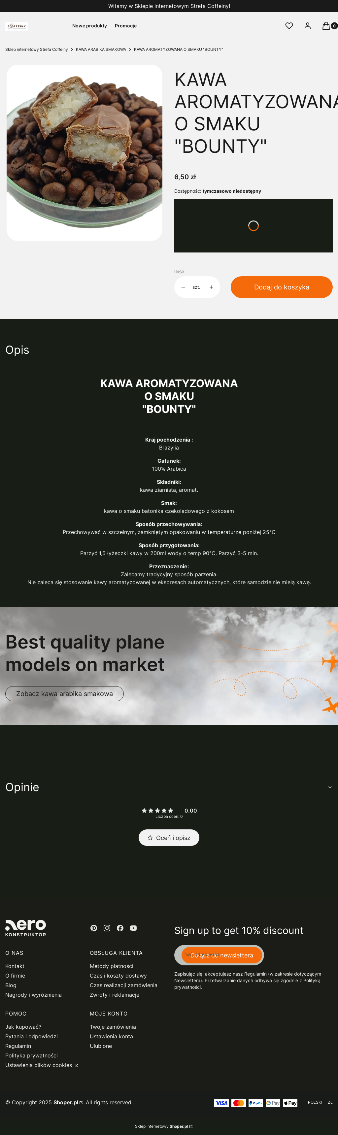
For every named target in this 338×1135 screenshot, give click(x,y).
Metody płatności (111, 966)
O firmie (15, 975)
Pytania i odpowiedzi (31, 1036)
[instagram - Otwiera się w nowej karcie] (107, 928)
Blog (11, 985)
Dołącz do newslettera (221, 955)
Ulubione (101, 1046)
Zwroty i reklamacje (114, 994)
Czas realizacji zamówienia (123, 985)
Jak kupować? (23, 1026)
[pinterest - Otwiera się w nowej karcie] (94, 928)
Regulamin (18, 1046)
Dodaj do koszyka (281, 287)
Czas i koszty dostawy (118, 975)
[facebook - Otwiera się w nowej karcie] (120, 928)
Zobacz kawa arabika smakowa (64, 694)
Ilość (179, 271)
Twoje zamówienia (113, 1026)
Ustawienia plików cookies (39, 1065)
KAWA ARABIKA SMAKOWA (101, 49)
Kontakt (14, 966)
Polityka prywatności (31, 1055)
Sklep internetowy (161, 1126)
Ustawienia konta (111, 1036)
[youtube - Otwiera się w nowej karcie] (133, 928)
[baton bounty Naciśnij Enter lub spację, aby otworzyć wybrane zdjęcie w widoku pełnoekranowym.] (84, 153)
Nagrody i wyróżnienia (33, 994)
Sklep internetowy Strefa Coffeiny (36, 49)
